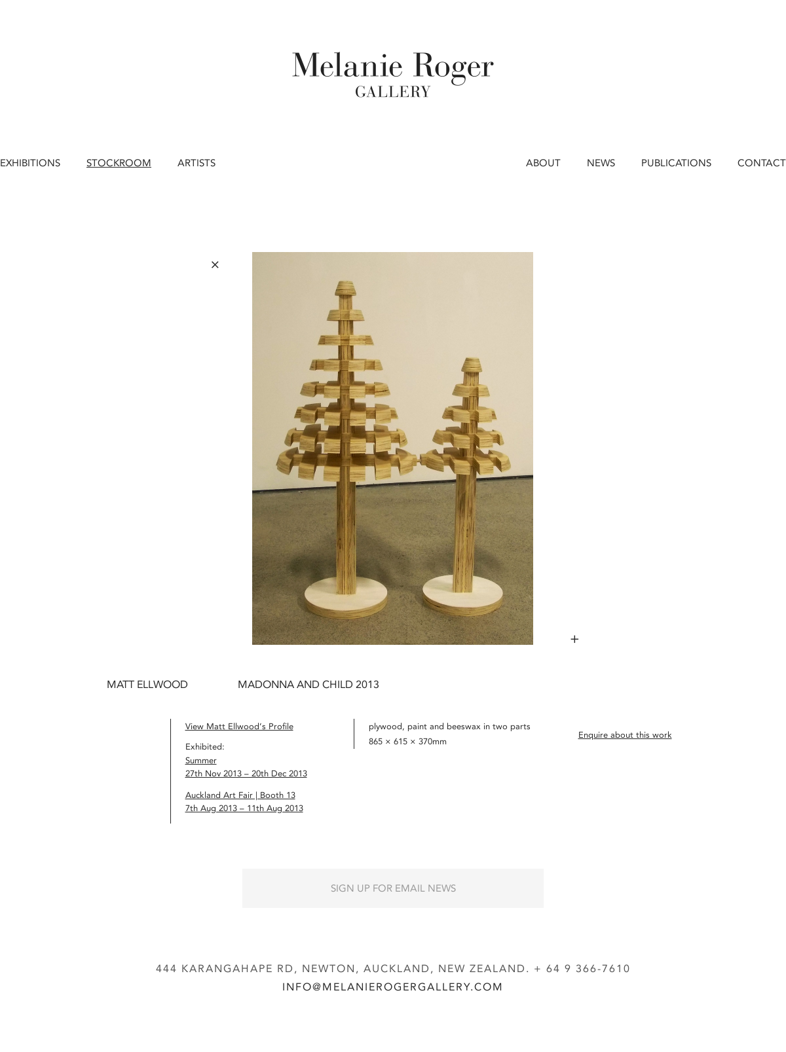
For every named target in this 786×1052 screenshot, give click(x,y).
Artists (196, 163)
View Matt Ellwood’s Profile (239, 726)
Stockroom (118, 163)
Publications (676, 163)
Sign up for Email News (393, 888)
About (543, 163)
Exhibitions (30, 163)
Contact (762, 163)
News (601, 163)
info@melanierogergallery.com (393, 987)
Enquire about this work (625, 735)
